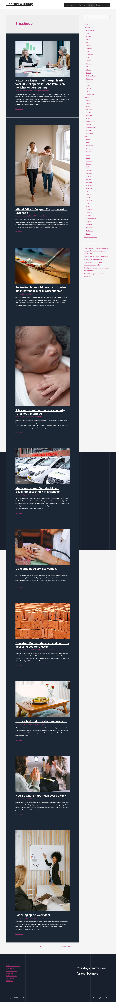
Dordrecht (89, 188)
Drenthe (88, 106)
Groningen (89, 100)
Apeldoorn (89, 152)
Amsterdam (89, 149)
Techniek (88, 46)
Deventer (88, 176)
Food (87, 52)
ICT (87, 67)
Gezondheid (25, 216)
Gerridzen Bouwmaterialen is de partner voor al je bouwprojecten (42, 644)
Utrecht (88, 119)
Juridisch (88, 73)
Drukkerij (88, 37)
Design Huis (9, 973)
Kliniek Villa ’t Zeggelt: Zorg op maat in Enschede (41, 211)
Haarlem (88, 216)
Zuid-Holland (89, 134)
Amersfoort (89, 146)
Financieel (89, 49)
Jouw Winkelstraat (11, 971)
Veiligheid (25, 495)
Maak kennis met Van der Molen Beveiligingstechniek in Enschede (37, 489)
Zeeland (88, 131)
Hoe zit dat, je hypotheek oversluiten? (40, 795)
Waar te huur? (10, 968)
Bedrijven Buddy (19, 4)
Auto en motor (90, 30)
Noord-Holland (90, 122)
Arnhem (88, 164)
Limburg (88, 125)
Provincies (83, 5)
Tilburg (88, 204)
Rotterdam (89, 185)
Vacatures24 (10, 978)
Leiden (88, 155)
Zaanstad (89, 210)
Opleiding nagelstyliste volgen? (36, 568)
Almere (88, 143)
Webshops (89, 88)
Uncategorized (26, 417)
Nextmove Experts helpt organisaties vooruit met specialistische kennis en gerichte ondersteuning (40, 84)
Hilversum (89, 225)
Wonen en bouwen (39, 650)
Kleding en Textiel (91, 76)
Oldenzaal (89, 182)
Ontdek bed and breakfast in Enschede (41, 721)
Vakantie (30, 724)
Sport (87, 43)
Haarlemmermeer (91, 219)
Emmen (88, 198)
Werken (30, 90)
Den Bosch (89, 170)
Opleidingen (33, 572)
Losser (88, 158)
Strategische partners (102, 5)
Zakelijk (35, 90)
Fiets (87, 33)
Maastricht (89, 161)
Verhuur (88, 85)
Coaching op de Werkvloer (32, 915)
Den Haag (89, 173)
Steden (91, 5)
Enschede (18, 90)
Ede (87, 191)
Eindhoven (89, 195)
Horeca (88, 58)
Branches (73, 5)
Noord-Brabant (90, 128)
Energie (88, 40)
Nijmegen (88, 179)
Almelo (88, 140)
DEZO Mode (9, 981)
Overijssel (25, 90)
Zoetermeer (89, 231)
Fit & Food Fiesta (11, 976)
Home (66, 5)
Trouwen (88, 61)
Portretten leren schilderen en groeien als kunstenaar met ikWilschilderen (40, 289)
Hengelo (88, 222)
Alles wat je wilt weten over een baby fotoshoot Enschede (40, 411)
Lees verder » (19, 109)
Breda (87, 167)
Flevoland (88, 112)
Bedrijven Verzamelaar (13, 966)
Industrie (24, 650)
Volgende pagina (66, 947)
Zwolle (88, 234)
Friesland (88, 103)
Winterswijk (89, 228)
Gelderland (89, 116)
